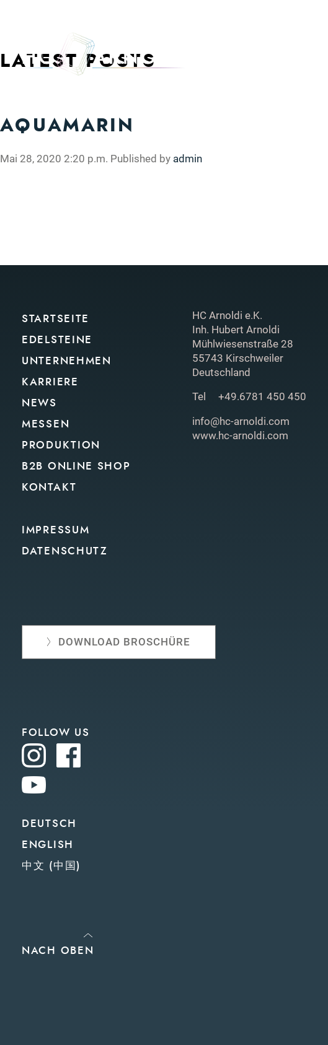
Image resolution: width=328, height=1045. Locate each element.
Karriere (50, 382)
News (39, 403)
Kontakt (49, 487)
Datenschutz (65, 551)
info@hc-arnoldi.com (241, 421)
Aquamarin (67, 125)
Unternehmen (67, 361)
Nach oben (58, 950)
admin (187, 158)
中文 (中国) (51, 865)
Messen (45, 424)
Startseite (55, 318)
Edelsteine (57, 339)
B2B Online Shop (76, 466)
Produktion (61, 445)
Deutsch (49, 823)
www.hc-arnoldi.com (240, 435)
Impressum (55, 530)
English (48, 844)
